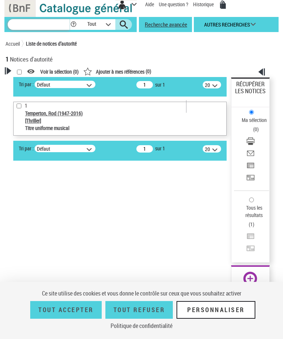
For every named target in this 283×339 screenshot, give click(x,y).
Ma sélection (254, 119)
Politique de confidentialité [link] (141, 326)
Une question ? (173, 4)
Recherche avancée (166, 24)
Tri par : (26, 84)
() (117, 71)
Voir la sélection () (59, 71)
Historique (204, 4)
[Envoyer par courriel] (250, 155)
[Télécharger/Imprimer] (250, 143)
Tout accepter (66, 310)
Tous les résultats (254, 211)
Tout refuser (139, 310)
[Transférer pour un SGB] (250, 180)
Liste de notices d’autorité (51, 43)
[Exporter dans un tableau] (250, 167)
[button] (73, 24)
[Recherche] (39, 24)
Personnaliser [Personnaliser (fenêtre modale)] (216, 310)
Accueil (13, 43)
